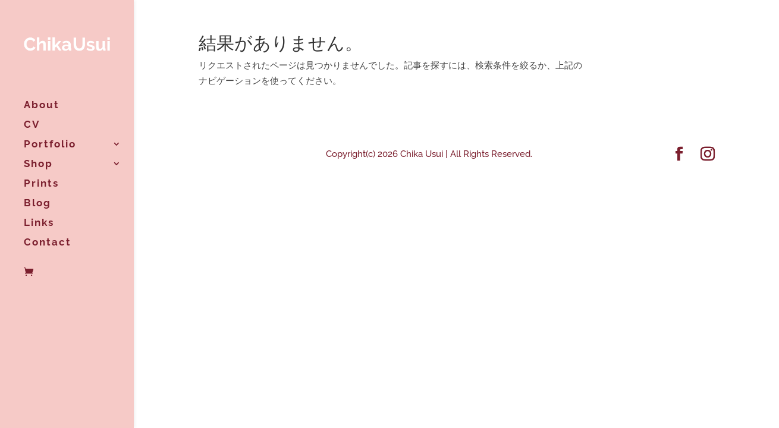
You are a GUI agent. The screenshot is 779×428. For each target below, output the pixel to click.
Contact (47, 243)
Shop (38, 164)
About (41, 105)
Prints (41, 184)
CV (32, 125)
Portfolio (50, 145)
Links (39, 223)
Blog (37, 204)
